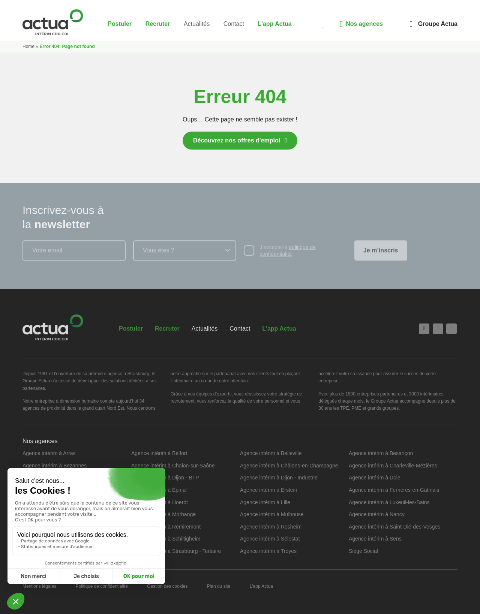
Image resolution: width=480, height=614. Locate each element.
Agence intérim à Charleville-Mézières (393, 466)
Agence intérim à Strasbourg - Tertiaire (176, 551)
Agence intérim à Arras (49, 453)
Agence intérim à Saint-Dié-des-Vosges (394, 527)
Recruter (158, 24)
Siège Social (363, 551)
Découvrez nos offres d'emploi (236, 140)
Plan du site (219, 586)
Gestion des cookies (167, 586)
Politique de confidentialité (101, 586)
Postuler (120, 24)
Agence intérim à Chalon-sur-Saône (173, 466)
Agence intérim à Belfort (159, 453)
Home (28, 46)
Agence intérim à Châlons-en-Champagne (289, 466)
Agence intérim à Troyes (268, 551)
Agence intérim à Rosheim (271, 527)
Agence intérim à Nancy (377, 514)
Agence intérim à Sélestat (270, 539)
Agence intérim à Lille (265, 502)
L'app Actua (274, 24)
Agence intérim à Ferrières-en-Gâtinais (394, 490)
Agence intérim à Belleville (271, 453)
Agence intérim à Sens (375, 539)
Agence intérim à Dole (374, 478)
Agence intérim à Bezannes (54, 466)
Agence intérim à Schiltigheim (165, 539)
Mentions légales (39, 586)
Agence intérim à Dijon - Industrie (279, 478)
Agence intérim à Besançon (381, 453)
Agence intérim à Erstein (268, 490)
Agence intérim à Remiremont (166, 527)
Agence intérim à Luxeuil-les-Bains (389, 502)
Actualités (197, 24)
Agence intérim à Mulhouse (272, 514)
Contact (234, 24)
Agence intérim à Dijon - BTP (165, 478)
